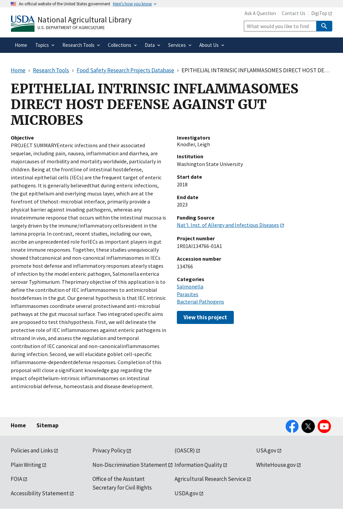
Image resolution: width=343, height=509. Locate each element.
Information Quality (198, 465)
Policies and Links (32, 450)
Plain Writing (26, 465)
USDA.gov (186, 493)
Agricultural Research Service (210, 479)
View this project (205, 317)
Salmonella (190, 286)
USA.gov (266, 450)
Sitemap (48, 425)
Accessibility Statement (40, 493)
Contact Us (293, 13)
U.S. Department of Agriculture (71, 27)
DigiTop (319, 13)
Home (18, 425)
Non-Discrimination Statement (129, 465)
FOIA (16, 479)
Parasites (187, 294)
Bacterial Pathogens (200, 301)
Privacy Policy (109, 450)
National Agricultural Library (85, 19)
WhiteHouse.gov (276, 465)
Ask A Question (260, 13)
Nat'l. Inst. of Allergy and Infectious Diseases (228, 225)
